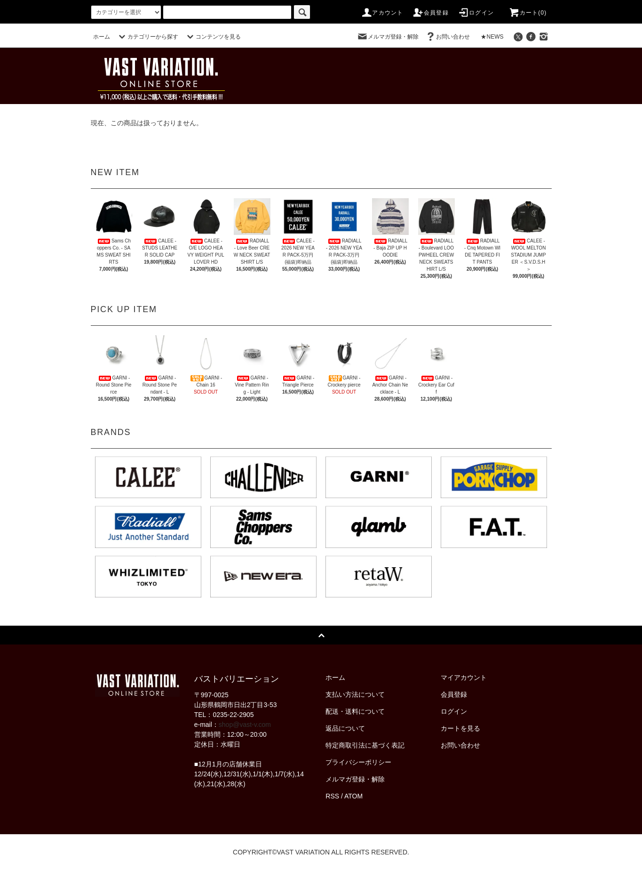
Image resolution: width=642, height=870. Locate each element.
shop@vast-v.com (245, 724)
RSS (332, 796)
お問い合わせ (447, 36)
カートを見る (460, 728)
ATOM (353, 796)
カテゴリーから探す (147, 36)
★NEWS (492, 36)
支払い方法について (355, 694)
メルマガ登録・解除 (388, 36)
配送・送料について (355, 711)
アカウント (382, 12)
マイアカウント (464, 677)
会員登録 (430, 12)
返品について (345, 728)
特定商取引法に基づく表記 (364, 745)
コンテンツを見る (212, 36)
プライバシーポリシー (358, 762)
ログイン (476, 12)
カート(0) (527, 12)
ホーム (101, 36)
